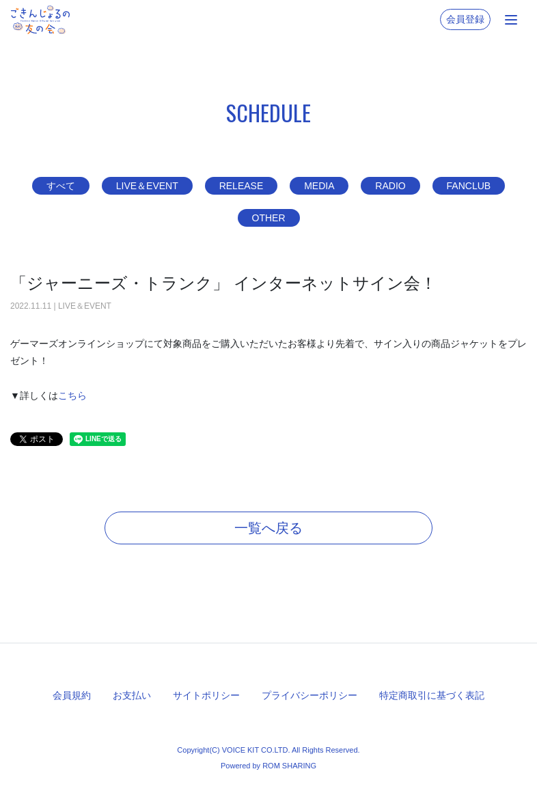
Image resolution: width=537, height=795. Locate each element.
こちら (72, 395)
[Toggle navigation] (511, 19)
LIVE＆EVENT (147, 185)
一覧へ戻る (268, 527)
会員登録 (465, 19)
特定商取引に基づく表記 (431, 695)
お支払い (132, 695)
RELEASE (241, 185)
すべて (60, 185)
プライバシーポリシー (309, 695)
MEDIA (319, 185)
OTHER (269, 217)
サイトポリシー (206, 695)
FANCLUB (469, 185)
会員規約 (72, 695)
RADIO (390, 185)
